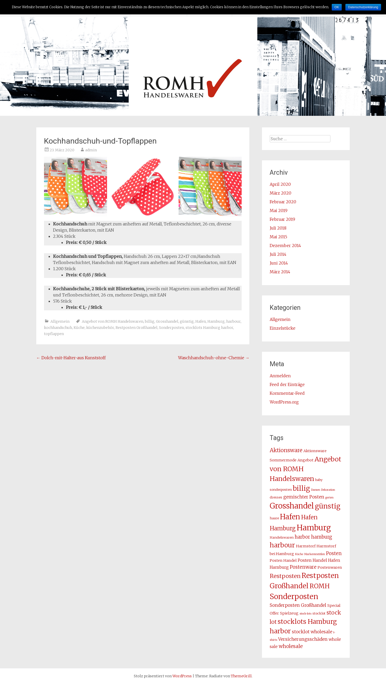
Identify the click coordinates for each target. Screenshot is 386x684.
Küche (79, 327)
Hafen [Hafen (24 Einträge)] (290, 516)
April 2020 (280, 184)
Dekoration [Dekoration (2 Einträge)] (328, 490)
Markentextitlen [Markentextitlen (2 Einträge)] (314, 554)
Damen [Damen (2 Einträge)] (315, 490)
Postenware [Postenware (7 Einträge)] (303, 567)
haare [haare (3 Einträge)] (274, 518)
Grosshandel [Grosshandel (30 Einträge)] (292, 506)
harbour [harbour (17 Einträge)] (282, 545)
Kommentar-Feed (287, 393)
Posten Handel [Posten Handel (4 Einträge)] (283, 560)
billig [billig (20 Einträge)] (301, 488)
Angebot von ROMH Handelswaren (112, 321)
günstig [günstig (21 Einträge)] (327, 506)
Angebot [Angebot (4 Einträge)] (305, 460)
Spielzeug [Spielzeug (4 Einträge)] (289, 613)
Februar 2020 (283, 201)
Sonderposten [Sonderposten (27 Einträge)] (294, 596)
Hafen (200, 321)
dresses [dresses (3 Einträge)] (276, 497)
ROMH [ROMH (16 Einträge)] (320, 586)
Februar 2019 (282, 219)
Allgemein (59, 321)
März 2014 (280, 271)
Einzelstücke (282, 328)
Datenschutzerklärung (363, 7)
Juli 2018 (278, 228)
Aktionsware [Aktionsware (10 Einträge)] (286, 450)
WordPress (182, 676)
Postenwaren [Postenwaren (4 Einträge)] (330, 567)
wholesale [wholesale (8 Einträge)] (291, 646)
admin (91, 150)
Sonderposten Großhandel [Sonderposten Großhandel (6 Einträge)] (298, 605)
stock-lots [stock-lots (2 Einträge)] (305, 613)
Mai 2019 (278, 210)
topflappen (54, 333)
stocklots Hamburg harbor (209, 327)
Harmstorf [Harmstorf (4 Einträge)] (305, 546)
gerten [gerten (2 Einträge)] (329, 497)
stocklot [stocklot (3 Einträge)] (319, 613)
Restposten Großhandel (136, 327)
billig (149, 321)
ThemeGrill (241, 676)
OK (337, 7)
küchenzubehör (100, 327)
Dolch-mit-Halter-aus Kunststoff (71, 357)
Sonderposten (171, 327)
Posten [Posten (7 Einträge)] (334, 553)
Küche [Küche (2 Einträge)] (299, 554)
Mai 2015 (278, 236)
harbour (233, 321)
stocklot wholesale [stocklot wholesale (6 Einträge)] (312, 632)
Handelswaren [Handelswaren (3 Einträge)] (282, 537)
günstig (187, 321)
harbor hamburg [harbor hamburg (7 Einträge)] (313, 537)
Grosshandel (167, 321)
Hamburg (216, 321)
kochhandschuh (58, 327)
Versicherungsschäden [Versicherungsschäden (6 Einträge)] (303, 639)
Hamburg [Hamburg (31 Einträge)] (314, 527)
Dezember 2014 (285, 245)
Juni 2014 (279, 263)
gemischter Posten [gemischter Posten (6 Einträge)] (303, 497)
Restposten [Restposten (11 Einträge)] (285, 576)
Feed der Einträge (287, 384)
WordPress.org (284, 402)
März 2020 (280, 193)
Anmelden (280, 375)
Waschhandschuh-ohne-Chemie (213, 357)
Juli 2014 (278, 254)
